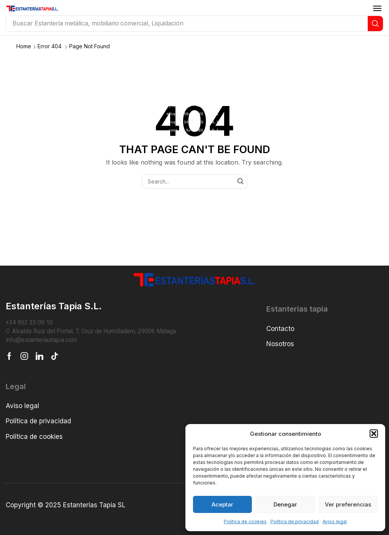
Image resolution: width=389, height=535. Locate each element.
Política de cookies (245, 521)
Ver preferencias (348, 504)
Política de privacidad (294, 521)
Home (23, 46)
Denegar (285, 504)
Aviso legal (335, 521)
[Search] (375, 23)
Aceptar (222, 504)
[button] (374, 433)
